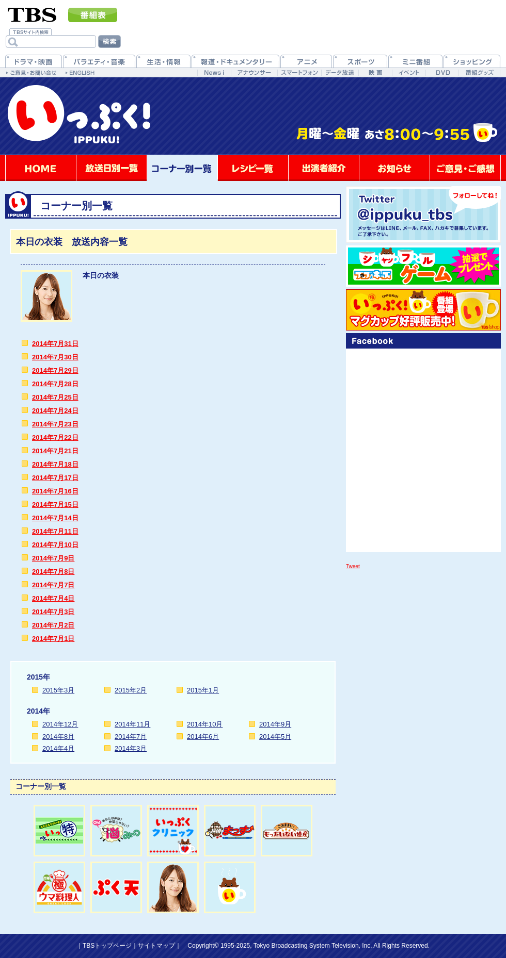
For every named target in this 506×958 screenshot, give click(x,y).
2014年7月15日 (55, 504)
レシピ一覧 (253, 168)
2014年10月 (205, 724)
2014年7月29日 (55, 370)
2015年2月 (131, 690)
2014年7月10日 (55, 545)
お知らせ (394, 168)
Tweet (353, 566)
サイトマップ (156, 945)
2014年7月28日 (55, 384)
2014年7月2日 (53, 625)
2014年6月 (203, 736)
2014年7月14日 (55, 518)
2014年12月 (60, 724)
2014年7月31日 (55, 344)
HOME (41, 168)
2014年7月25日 (55, 397)
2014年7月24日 (55, 411)
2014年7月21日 (55, 451)
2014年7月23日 (55, 424)
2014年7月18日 (55, 464)
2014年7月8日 (53, 571)
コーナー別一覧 (182, 168)
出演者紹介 (324, 168)
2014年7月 (131, 736)
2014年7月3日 (53, 612)
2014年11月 (132, 724)
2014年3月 (131, 748)
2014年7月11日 (55, 531)
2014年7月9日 (53, 558)
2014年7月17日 (55, 478)
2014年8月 (58, 736)
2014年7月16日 (55, 491)
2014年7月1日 (53, 638)
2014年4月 (58, 748)
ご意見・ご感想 (465, 168)
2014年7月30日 (55, 357)
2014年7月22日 (55, 437)
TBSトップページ (107, 945)
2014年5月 (275, 736)
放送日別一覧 (111, 168)
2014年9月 (275, 724)
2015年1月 (203, 690)
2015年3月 (58, 690)
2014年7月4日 (53, 598)
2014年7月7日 (53, 585)
